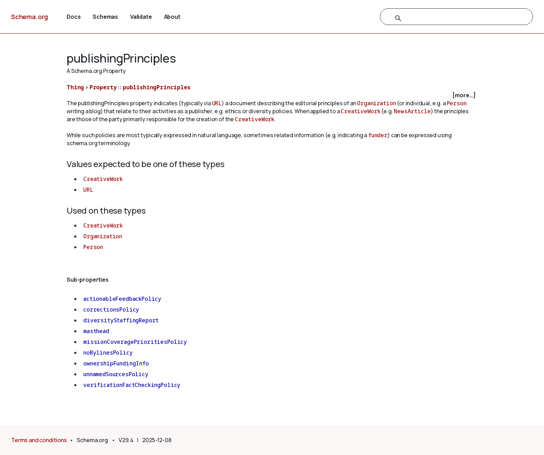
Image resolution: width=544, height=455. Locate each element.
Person (457, 103)
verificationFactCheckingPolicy (131, 385)
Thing (75, 87)
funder (378, 135)
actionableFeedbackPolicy (122, 299)
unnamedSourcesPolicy (115, 374)
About (172, 16)
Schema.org (29, 17)
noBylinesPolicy (108, 352)
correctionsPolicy (111, 309)
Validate (141, 16)
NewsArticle (412, 111)
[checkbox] (272, 95)
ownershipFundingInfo (116, 363)
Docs (73, 16)
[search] (449, 18)
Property (103, 87)
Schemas (105, 16)
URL (217, 103)
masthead (96, 331)
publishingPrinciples (156, 87)
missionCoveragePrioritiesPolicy (135, 342)
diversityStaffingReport (121, 320)
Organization (376, 103)
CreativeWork (360, 111)
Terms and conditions (39, 440)
